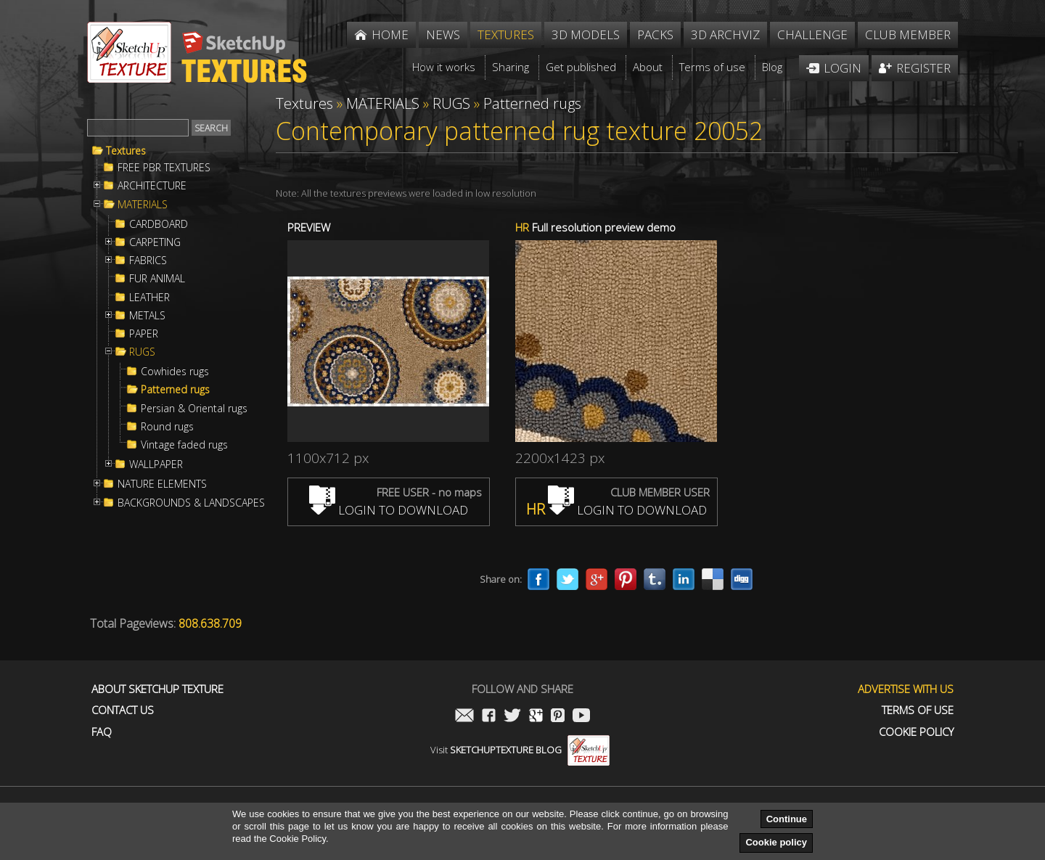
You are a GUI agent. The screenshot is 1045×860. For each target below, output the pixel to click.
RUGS (142, 352)
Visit (520, 749)
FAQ (101, 732)
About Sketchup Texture (157, 689)
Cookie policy (776, 842)
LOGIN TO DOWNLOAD (388, 509)
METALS (147, 315)
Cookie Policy (916, 732)
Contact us (122, 710)
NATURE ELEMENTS (162, 484)
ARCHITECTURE (152, 185)
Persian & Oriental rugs (194, 408)
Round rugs (167, 426)
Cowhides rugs (175, 371)
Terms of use (918, 710)
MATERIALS (143, 204)
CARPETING (155, 242)
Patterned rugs (175, 389)
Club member (908, 34)
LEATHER (149, 297)
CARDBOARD (158, 224)
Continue (786, 819)
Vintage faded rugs (184, 444)
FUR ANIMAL (157, 278)
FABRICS (148, 260)
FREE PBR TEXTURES (164, 167)
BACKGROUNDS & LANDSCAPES (191, 502)
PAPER (143, 333)
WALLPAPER (156, 464)
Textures (126, 150)
